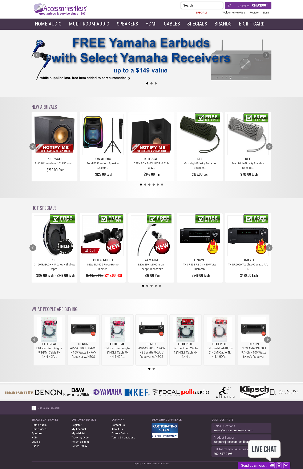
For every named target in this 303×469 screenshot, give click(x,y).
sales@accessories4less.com (233, 430)
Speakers (127, 24)
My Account (79, 429)
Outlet (35, 446)
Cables (172, 24)
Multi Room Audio (89, 24)
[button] (220, 5)
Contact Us (118, 424)
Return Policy (79, 446)
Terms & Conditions (123, 437)
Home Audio (48, 24)
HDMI (151, 24)
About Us (117, 429)
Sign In (266, 12)
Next (266, 55)
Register (254, 12)
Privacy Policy (120, 433)
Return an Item (80, 441)
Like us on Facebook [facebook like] (49, 408)
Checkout (260, 5)
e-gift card (252, 24)
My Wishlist (78, 433)
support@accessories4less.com (235, 442)
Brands (222, 24)
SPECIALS (201, 12)
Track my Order (80, 437)
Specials (197, 24)
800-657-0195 (223, 454)
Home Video (39, 429)
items (242, 5)
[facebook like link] (34, 408)
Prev (37, 55)
